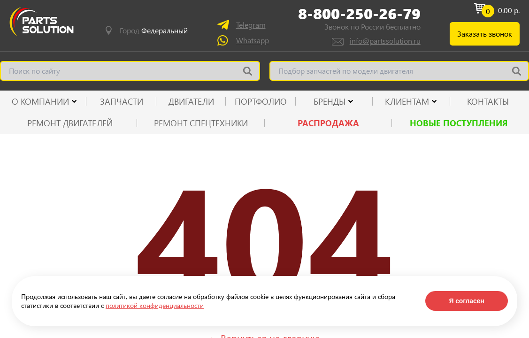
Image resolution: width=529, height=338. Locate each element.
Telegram (251, 25)
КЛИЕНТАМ (407, 101)
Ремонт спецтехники (201, 123)
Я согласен (466, 301)
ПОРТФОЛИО (261, 101)
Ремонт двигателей (70, 123)
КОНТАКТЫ (488, 101)
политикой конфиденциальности (155, 305)
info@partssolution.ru (385, 41)
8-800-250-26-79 (359, 13)
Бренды (329, 101)
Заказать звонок (484, 33)
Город (154, 30)
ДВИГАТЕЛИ (191, 101)
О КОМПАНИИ (40, 101)
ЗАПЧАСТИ (121, 101)
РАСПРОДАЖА (328, 123)
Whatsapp (252, 40)
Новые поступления (459, 123)
